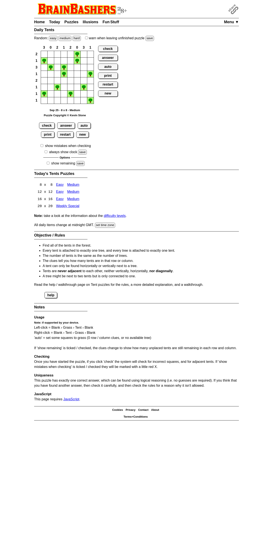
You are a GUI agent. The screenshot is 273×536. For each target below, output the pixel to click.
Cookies (117, 410)
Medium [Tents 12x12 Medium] (73, 192)
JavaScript (71, 399)
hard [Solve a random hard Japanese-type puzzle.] (77, 38)
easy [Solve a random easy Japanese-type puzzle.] (53, 38)
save (150, 38)
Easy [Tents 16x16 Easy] (60, 199)
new (82, 134)
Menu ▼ (231, 22)
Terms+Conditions (135, 417)
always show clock (63, 152)
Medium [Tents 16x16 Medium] (73, 199)
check (47, 125)
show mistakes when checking (68, 146)
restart (65, 134)
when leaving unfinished (119, 38)
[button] (44, 54)
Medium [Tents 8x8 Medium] (73, 185)
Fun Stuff (111, 22)
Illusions (90, 22)
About (155, 410)
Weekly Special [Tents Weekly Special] (67, 207)
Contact (143, 410)
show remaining (63, 163)
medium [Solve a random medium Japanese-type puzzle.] (65, 38)
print (48, 134)
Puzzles (71, 22)
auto (84, 125)
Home (39, 22)
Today (54, 22)
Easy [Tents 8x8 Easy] (60, 185)
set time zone (105, 225)
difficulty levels (115, 216)
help (50, 295)
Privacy (130, 410)
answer (66, 125)
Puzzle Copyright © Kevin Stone (65, 115)
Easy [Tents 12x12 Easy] (60, 192)
